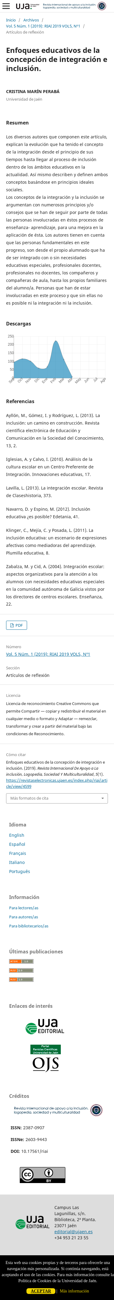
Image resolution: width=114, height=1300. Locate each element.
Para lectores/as (23, 907)
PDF (19, 625)
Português (19, 871)
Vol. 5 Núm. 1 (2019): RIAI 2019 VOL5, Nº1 (43, 26)
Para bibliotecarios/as (28, 926)
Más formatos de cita (29, 798)
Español (17, 844)
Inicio (11, 20)
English (16, 835)
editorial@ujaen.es (73, 1231)
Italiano (17, 862)
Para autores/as (23, 917)
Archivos (31, 20)
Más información (74, 1291)
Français (17, 853)
